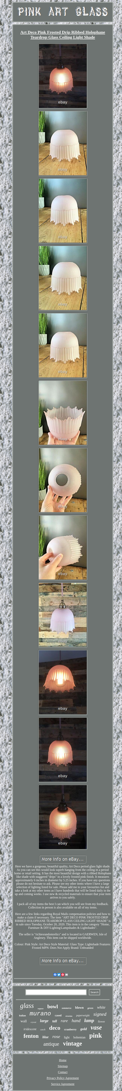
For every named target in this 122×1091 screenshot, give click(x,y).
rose (56, 1036)
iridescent (30, 1029)
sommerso (66, 1008)
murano (40, 1013)
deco (54, 1028)
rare (64, 1020)
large (44, 1020)
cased (58, 1015)
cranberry (70, 1029)
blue (45, 1037)
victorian (68, 1016)
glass (27, 1005)
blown (79, 1007)
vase (96, 1027)
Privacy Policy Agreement (63, 1078)
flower (101, 1021)
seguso (41, 1008)
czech (42, 1029)
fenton (31, 1036)
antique (51, 1044)
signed (99, 1014)
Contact (63, 1072)
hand (76, 1020)
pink (95, 1035)
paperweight (82, 1015)
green (90, 1008)
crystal (33, 1022)
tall (54, 1021)
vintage (72, 1043)
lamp (89, 1020)
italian (22, 1015)
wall (23, 1021)
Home (62, 1060)
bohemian (79, 1037)
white (101, 1007)
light (66, 1037)
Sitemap (63, 1066)
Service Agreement (62, 1084)
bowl (52, 1006)
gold (83, 1029)
